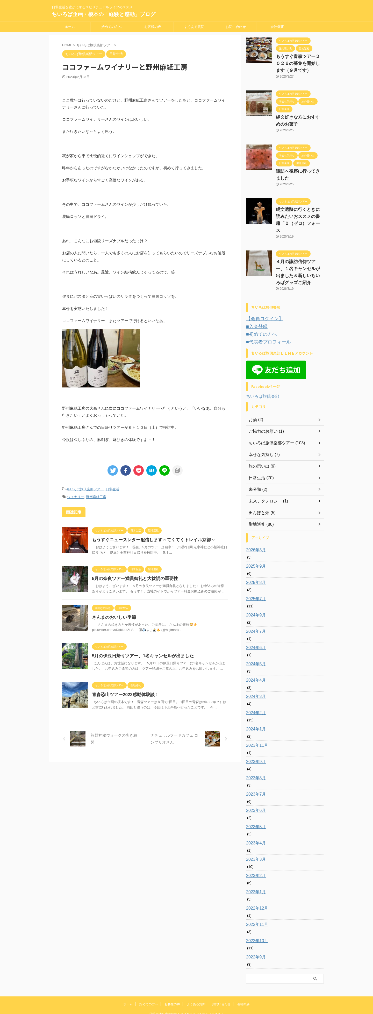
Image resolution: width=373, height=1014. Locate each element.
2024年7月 (254, 607)
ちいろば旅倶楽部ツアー (85, 489)
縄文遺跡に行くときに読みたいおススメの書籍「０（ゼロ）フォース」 (299, 210)
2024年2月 (254, 689)
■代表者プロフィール (264, 318)
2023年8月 (254, 754)
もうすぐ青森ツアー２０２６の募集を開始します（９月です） (299, 64)
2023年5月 (254, 803)
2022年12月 (256, 884)
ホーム (70, 27)
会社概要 (277, 27)
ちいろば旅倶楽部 (262, 372)
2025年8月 (254, 558)
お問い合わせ (236, 27)
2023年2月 (254, 852)
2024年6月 (254, 624)
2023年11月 (256, 721)
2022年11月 (256, 900)
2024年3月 (254, 672)
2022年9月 (254, 933)
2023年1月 (254, 868)
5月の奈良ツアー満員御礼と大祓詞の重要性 (132, 577)
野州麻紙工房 (96, 496)
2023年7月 (254, 770)
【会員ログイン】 (261, 297)
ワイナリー (75, 496)
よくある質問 (194, 27)
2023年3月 (254, 835)
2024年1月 (254, 705)
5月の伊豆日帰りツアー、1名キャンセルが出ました (140, 654)
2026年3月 (254, 526)
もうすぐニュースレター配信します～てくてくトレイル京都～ (150, 538)
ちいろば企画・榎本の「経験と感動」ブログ (103, 14)
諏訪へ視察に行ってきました (299, 171)
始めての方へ (111, 27)
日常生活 (112, 489)
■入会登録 (255, 304)
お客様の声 (152, 27)
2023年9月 (254, 738)
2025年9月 (254, 542)
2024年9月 (254, 591)
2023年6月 (254, 786)
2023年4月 (254, 819)
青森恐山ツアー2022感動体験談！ (123, 693)
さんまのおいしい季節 (112, 616)
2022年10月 (256, 917)
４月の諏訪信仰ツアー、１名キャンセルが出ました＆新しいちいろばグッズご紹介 (299, 255)
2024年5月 (254, 640)
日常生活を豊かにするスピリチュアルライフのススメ (186, 990)
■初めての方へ (259, 311)
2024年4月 (254, 656)
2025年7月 (254, 575)
